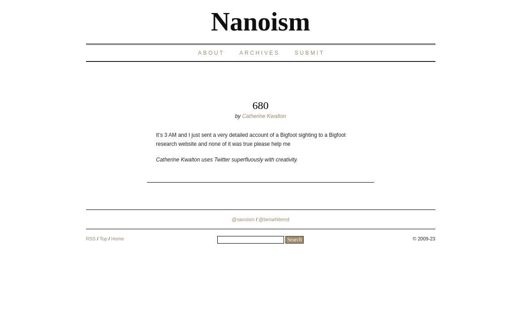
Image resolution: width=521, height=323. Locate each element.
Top (103, 238)
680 (261, 105)
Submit (310, 53)
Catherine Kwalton (264, 116)
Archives (259, 53)
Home (117, 238)
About (211, 53)
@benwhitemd (273, 219)
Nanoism (260, 21)
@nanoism (243, 219)
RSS (91, 238)
